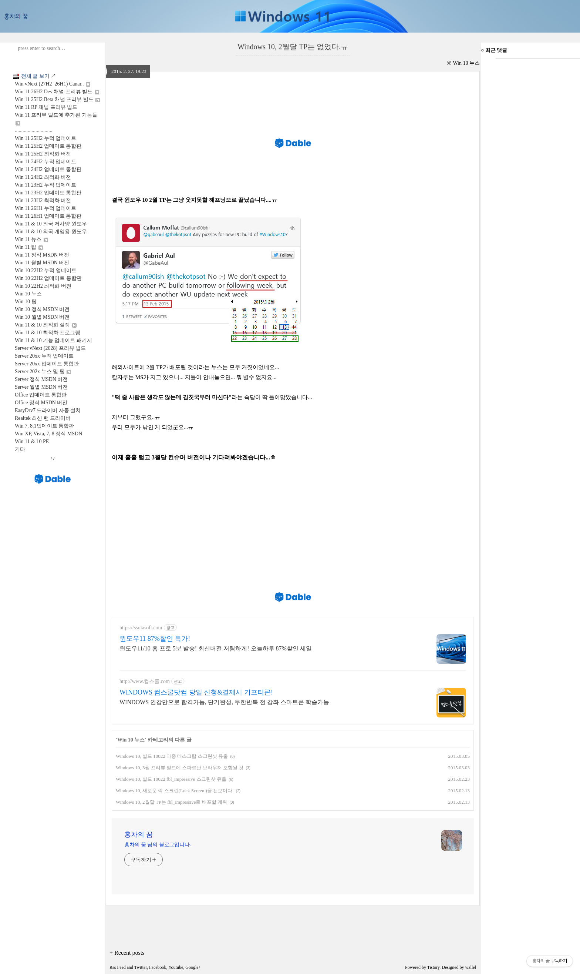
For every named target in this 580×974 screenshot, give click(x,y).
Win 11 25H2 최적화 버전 (43, 154)
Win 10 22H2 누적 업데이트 (46, 270)
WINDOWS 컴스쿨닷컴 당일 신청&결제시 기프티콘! (196, 692)
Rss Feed (117, 967)
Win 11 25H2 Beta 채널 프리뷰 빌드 (57, 99)
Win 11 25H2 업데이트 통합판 (48, 146)
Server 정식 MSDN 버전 (41, 379)
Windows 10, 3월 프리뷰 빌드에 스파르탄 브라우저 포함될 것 (179, 767)
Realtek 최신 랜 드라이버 (43, 418)
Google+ (193, 967)
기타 (20, 449)
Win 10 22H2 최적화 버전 (43, 286)
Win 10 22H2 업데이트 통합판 (48, 278)
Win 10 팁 (26, 301)
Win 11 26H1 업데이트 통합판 (48, 216)
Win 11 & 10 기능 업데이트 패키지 (53, 340)
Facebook (157, 967)
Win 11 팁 (29, 247)
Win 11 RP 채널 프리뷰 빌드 (46, 107)
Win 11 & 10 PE (32, 441)
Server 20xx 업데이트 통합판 (47, 363)
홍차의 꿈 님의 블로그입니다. (157, 844)
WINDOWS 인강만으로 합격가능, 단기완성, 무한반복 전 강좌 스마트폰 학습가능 (224, 702)
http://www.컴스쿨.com (144, 681)
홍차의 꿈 (138, 834)
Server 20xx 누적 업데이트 (44, 356)
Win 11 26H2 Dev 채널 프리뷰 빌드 (57, 91)
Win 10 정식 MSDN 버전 (42, 309)
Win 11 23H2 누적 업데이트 (45, 185)
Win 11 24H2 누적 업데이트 (45, 161)
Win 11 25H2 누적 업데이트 (45, 138)
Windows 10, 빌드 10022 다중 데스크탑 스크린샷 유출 (172, 756)
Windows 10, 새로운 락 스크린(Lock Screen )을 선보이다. (174, 790)
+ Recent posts (126, 953)
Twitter (140, 967)
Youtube (175, 967)
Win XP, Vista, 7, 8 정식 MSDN (48, 433)
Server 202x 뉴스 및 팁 (43, 371)
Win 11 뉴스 (31, 239)
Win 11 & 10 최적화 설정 (46, 325)
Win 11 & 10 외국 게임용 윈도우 (51, 231)
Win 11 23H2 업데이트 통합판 (48, 192)
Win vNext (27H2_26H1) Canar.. (52, 84)
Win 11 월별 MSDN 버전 (42, 262)
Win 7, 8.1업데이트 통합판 (44, 426)
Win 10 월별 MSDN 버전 (42, 317)
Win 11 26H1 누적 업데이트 (45, 208)
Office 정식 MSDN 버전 (41, 402)
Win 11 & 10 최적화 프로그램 (47, 332)
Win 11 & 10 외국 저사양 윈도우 (51, 224)
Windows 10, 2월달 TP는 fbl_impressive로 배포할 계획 (171, 802)
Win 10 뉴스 (28, 294)
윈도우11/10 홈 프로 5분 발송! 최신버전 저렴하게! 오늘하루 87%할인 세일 (215, 648)
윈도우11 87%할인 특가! (154, 638)
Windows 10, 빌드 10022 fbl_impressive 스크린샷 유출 (171, 779)
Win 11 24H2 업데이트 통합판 (48, 169)
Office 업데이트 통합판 (41, 395)
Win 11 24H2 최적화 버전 (43, 177)
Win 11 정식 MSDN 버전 (42, 255)
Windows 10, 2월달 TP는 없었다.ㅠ (292, 47)
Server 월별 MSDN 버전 (41, 387)
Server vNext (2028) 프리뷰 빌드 (50, 348)
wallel (470, 967)
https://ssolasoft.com (140, 627)
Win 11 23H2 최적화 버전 (43, 200)
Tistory (433, 967)
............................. (34, 130)
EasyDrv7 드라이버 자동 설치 (48, 410)
